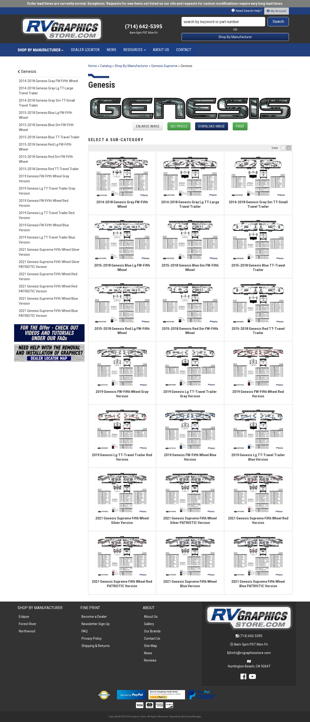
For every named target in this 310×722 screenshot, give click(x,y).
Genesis (27, 71)
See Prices (179, 126)
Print (240, 126)
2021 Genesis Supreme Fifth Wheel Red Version (48, 276)
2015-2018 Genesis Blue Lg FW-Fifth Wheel (45, 115)
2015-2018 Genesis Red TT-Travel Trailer (49, 169)
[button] (235, 21)
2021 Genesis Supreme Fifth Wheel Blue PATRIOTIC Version (48, 313)
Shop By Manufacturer (235, 37)
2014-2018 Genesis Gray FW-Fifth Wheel (48, 81)
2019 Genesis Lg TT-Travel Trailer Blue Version (47, 239)
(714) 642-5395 (250, 636)
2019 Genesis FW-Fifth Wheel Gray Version (44, 178)
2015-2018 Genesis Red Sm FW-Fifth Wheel (46, 159)
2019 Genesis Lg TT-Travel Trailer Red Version (46, 215)
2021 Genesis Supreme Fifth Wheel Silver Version (49, 252)
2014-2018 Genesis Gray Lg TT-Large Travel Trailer (46, 90)
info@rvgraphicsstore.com (251, 653)
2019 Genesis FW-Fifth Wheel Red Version (43, 203)
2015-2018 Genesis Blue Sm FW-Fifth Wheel (46, 127)
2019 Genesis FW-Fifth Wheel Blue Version (44, 227)
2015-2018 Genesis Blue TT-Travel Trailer (49, 137)
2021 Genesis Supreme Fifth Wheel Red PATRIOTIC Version (48, 288)
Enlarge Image (147, 126)
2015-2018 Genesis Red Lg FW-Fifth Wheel (45, 147)
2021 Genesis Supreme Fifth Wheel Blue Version (48, 301)
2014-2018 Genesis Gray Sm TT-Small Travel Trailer (47, 103)
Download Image (211, 126)
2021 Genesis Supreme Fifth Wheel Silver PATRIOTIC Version (49, 264)
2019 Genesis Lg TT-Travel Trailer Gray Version (47, 191)
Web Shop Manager (191, 716)
